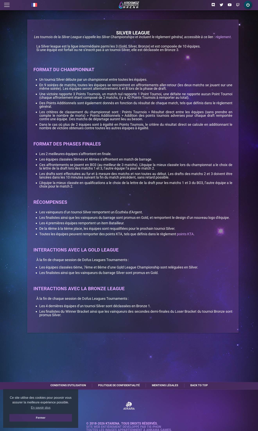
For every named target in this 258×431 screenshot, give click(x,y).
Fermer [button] (41, 417)
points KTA (185, 234)
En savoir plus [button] (41, 407)
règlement (223, 37)
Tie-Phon (154, 426)
